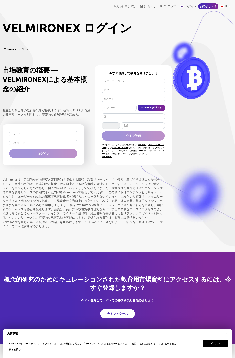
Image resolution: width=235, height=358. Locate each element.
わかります (215, 343)
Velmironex (10, 49)
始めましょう (208, 6)
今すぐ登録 (133, 135)
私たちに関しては (125, 6)
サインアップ (168, 6)
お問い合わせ (148, 6)
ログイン (43, 153)
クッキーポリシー (120, 147)
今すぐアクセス (117, 313)
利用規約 (142, 144)
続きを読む (15, 349)
